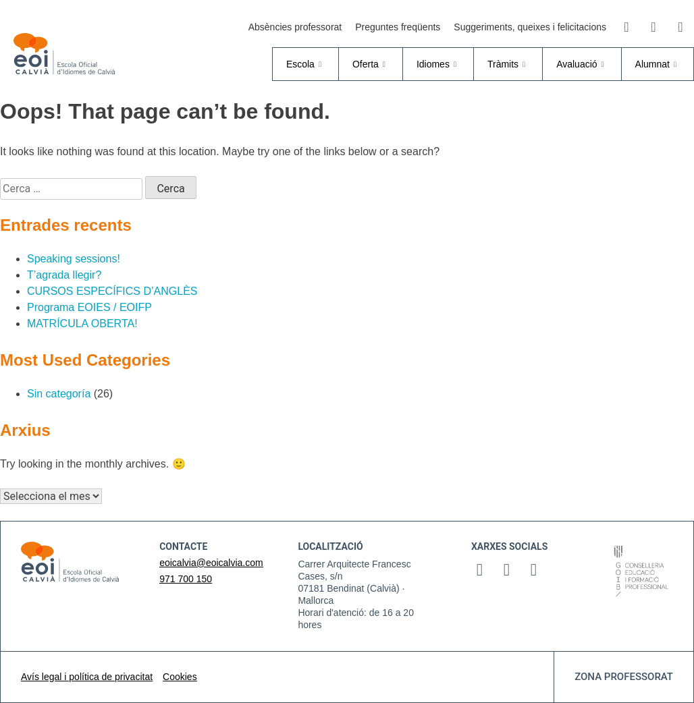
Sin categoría (58, 393)
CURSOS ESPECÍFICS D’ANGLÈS (112, 291)
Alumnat (657, 64)
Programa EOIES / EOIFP (89, 307)
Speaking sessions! (73, 258)
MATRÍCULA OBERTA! (82, 323)
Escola (305, 64)
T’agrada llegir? (64, 275)
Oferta (370, 64)
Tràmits (508, 64)
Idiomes (438, 64)
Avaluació (581, 64)
